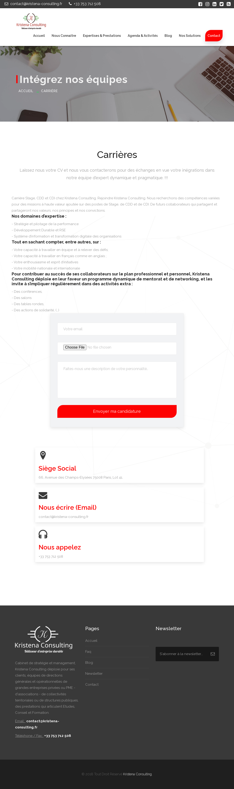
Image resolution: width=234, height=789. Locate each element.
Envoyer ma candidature (117, 411)
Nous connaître (64, 35)
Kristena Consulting (137, 774)
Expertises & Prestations (102, 35)
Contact (213, 35)
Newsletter (96, 674)
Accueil (39, 35)
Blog (168, 35)
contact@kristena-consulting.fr (32, 4)
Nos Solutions (190, 35)
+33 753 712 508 (84, 4)
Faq (90, 652)
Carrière (49, 91)
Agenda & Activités (143, 35)
